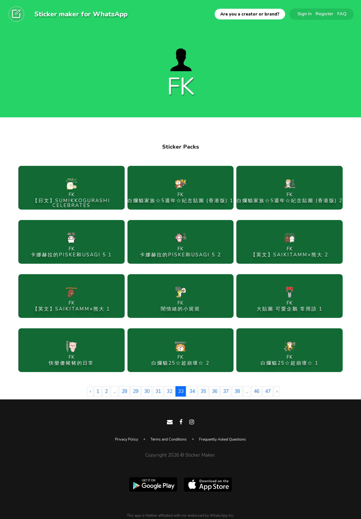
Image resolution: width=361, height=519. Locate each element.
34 (192, 391)
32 (169, 391)
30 (147, 391)
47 (268, 391)
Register (324, 14)
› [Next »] (277, 391)
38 (237, 391)
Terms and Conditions (169, 439)
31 (158, 391)
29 (135, 391)
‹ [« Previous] (90, 391)
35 (203, 391)
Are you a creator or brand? (249, 14)
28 (124, 391)
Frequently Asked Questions (222, 439)
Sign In (305, 14)
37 (226, 391)
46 (256, 391)
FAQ (342, 14)
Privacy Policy (126, 439)
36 (214, 391)
